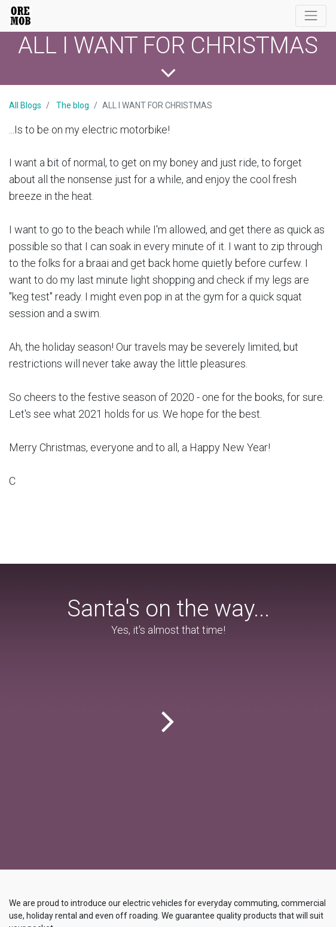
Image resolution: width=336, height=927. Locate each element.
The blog (72, 105)
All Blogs (25, 105)
